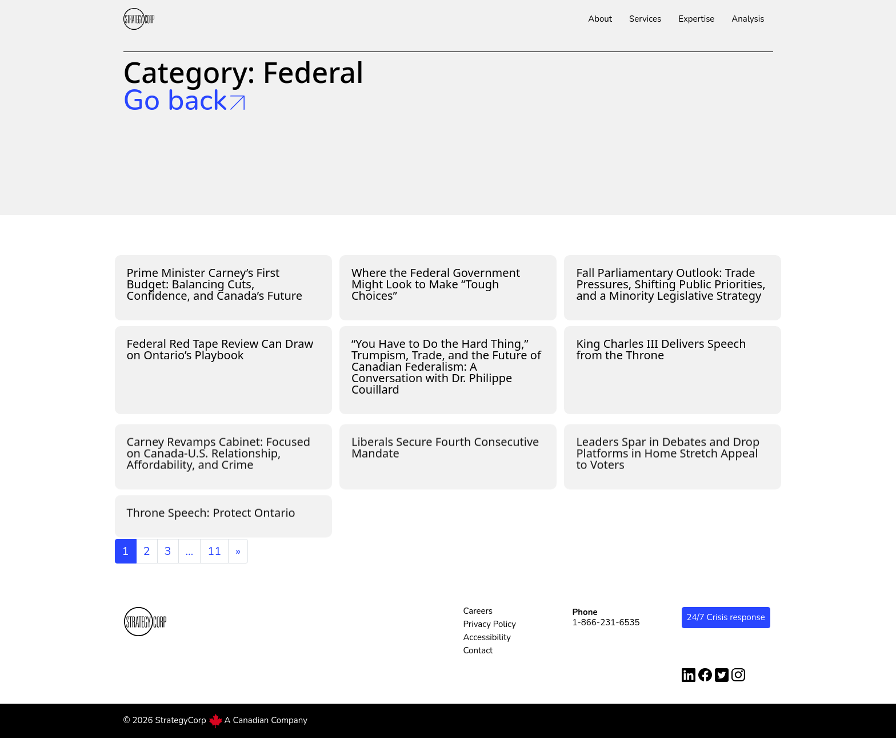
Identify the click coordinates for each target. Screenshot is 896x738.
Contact (478, 650)
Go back (184, 100)
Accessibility (487, 637)
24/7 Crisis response (726, 617)
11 (214, 551)
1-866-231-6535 (606, 622)
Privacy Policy (489, 624)
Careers (478, 611)
